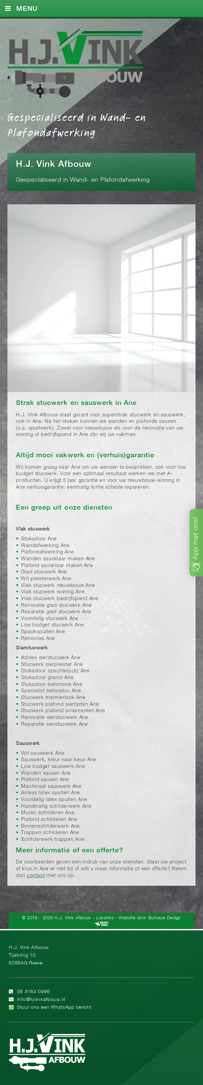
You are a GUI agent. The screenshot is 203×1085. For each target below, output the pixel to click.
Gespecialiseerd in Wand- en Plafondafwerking (76, 124)
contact (36, 875)
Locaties (105, 918)
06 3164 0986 (33, 992)
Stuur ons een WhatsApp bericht (54, 1007)
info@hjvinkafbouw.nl (41, 1000)
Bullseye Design (164, 918)
